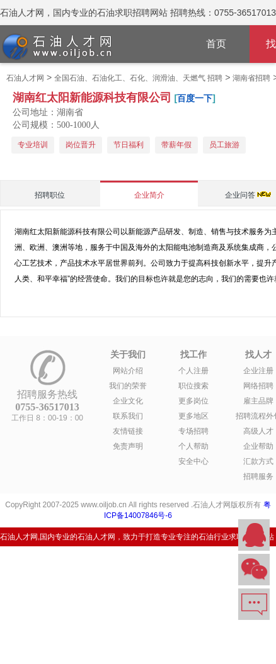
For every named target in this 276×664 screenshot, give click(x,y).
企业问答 (240, 195)
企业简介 (149, 195)
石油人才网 (25, 78)
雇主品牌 (258, 401)
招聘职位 (50, 195)
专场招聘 (193, 431)
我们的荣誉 (128, 385)
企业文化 (128, 401)
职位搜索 (193, 385)
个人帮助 (193, 446)
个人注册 (193, 370)
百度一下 (194, 98)
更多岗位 (193, 401)
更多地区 (193, 416)
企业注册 (258, 370)
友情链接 (128, 431)
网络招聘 (258, 385)
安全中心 (193, 461)
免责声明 (128, 446)
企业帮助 (258, 446)
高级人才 (258, 431)
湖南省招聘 (251, 78)
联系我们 (128, 416)
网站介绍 (128, 370)
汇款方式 (258, 461)
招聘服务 (258, 476)
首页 (216, 43)
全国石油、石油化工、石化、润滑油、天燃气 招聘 (138, 78)
